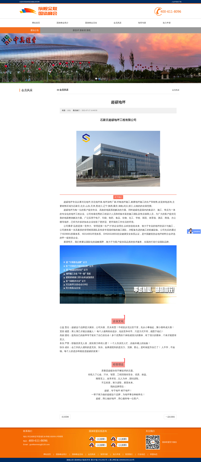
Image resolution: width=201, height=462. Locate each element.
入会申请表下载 (176, 2)
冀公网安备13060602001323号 (121, 460)
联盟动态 (153, 454)
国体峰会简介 (62, 23)
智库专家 (142, 23)
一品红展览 (170, 417)
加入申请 (167, 23)
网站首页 (36, 23)
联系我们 (129, 454)
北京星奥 (65, 417)
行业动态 (141, 454)
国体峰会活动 (91, 23)
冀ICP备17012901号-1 (100, 460)
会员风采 (117, 23)
